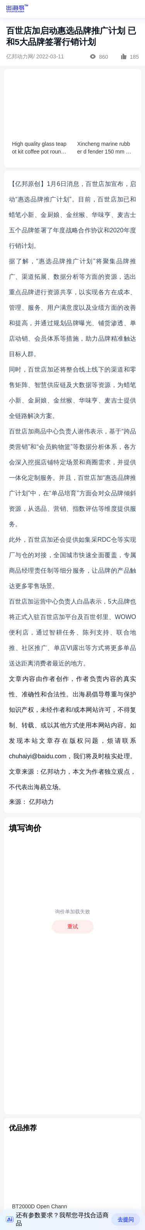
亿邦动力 (41, 801)
